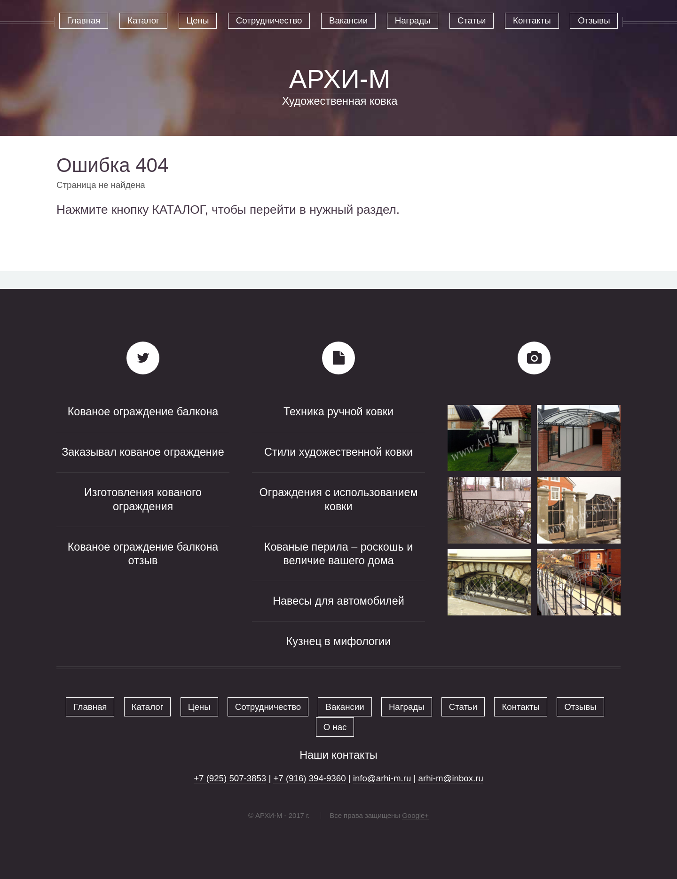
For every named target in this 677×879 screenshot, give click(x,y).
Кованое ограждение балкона (143, 411)
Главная (90, 707)
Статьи (463, 707)
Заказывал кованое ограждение (143, 452)
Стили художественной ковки (338, 452)
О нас (335, 727)
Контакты (521, 707)
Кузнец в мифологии (338, 641)
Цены (199, 707)
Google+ (415, 815)
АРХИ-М (339, 78)
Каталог (148, 707)
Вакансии (344, 707)
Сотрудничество (268, 707)
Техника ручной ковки (338, 411)
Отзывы (580, 707)
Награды (407, 707)
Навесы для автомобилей (338, 601)
